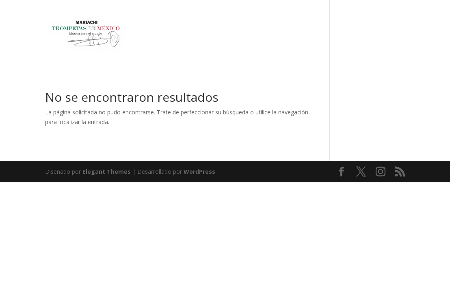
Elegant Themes (106, 171)
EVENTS (371, 35)
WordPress (199, 171)
